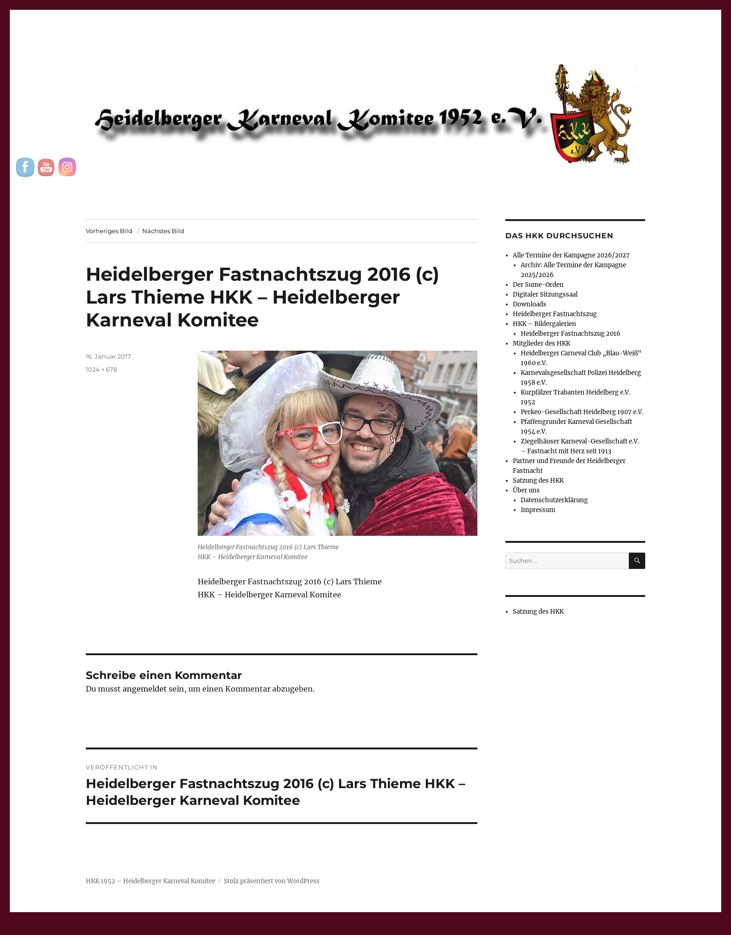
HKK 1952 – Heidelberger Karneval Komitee (150, 881)
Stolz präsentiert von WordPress (272, 881)
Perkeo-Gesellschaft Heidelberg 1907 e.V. (582, 412)
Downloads (529, 304)
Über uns (526, 490)
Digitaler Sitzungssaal (545, 294)
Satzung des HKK (538, 481)
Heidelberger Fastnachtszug (555, 314)
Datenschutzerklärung (554, 500)
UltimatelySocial (441, 928)
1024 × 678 (101, 369)
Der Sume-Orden (538, 285)
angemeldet (145, 688)
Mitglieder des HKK (541, 343)
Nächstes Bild (163, 231)
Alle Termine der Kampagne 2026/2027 (571, 255)
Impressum (538, 510)
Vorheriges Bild (109, 231)
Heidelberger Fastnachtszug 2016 (571, 334)
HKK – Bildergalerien (544, 324)
